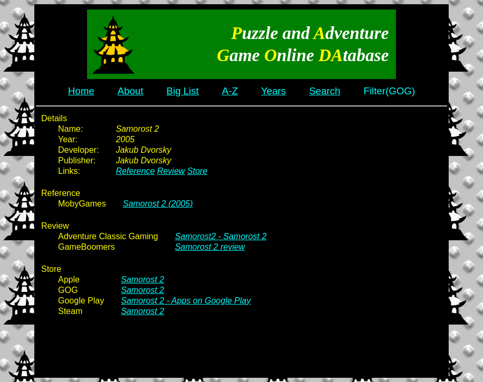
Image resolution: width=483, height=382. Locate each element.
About (131, 90)
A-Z (230, 90)
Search (324, 90)
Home (81, 90)
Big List (182, 90)
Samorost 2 (142, 279)
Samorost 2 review (210, 246)
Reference (135, 170)
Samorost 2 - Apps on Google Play (186, 300)
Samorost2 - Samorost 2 (220, 236)
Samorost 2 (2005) (158, 203)
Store (197, 170)
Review (171, 170)
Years (273, 90)
